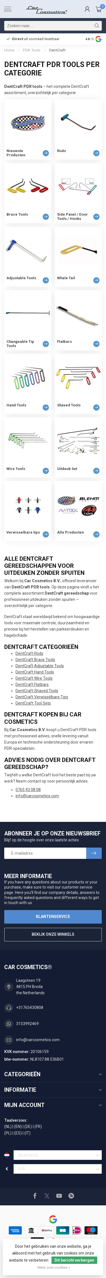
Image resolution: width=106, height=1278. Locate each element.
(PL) (8, 1133)
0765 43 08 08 (28, 789)
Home (9, 50)
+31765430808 (29, 1007)
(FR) (38, 1126)
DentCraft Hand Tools (35, 672)
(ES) (18, 1133)
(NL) (8, 1126)
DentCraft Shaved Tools (37, 690)
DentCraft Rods (29, 653)
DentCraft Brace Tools (35, 659)
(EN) (18, 1126)
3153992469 (27, 1023)
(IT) (27, 1133)
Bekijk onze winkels (53, 934)
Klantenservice (53, 916)
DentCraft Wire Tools (34, 678)
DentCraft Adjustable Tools (40, 666)
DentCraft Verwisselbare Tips (42, 697)
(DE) (28, 1126)
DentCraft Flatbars (32, 684)
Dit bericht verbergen (74, 1260)
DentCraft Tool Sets (33, 703)
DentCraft (57, 50)
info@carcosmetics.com (37, 796)
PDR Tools (31, 50)
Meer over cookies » (54, 1267)
